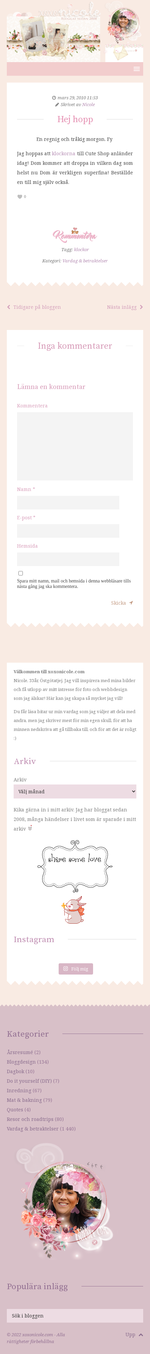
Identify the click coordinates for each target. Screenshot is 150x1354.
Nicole (88, 104)
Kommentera (32, 405)
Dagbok (15, 1071)
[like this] (20, 197)
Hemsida (27, 546)
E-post (26, 517)
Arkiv (20, 779)
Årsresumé (20, 1052)
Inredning (19, 1090)
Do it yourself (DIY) (29, 1081)
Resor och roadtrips (30, 1119)
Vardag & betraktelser (85, 261)
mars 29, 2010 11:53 (78, 98)
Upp (134, 1334)
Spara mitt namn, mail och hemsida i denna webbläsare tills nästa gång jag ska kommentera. (74, 583)
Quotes (15, 1109)
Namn (26, 489)
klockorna (64, 153)
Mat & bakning (24, 1100)
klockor (81, 249)
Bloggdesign (21, 1061)
